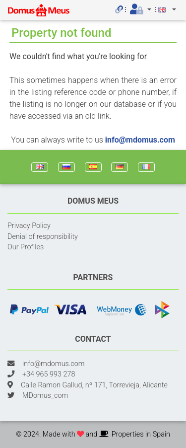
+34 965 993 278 (48, 374)
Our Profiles (25, 247)
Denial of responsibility (42, 236)
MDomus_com (45, 395)
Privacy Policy (29, 226)
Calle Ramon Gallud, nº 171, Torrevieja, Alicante (94, 385)
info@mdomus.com (140, 140)
